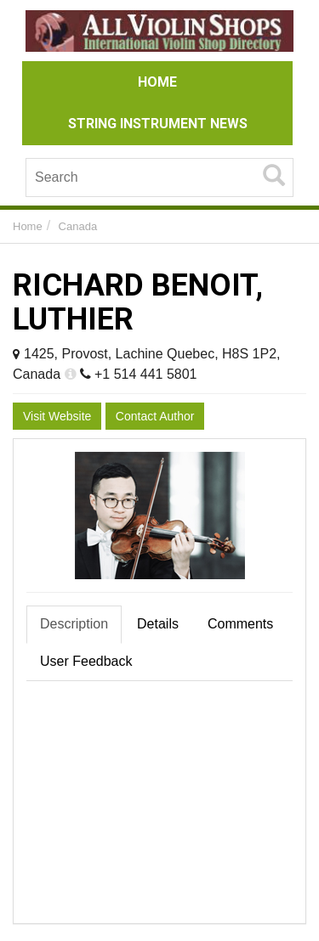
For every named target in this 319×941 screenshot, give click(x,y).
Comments (240, 624)
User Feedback (86, 661)
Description (74, 624)
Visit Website (57, 416)
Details (158, 624)
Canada (78, 226)
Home (28, 226)
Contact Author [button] (155, 416)
